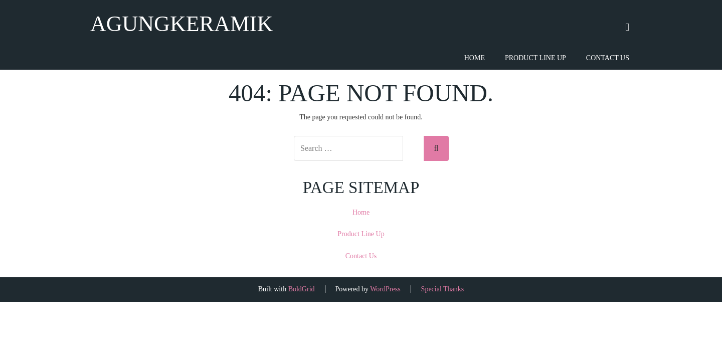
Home (474, 58)
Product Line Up (535, 58)
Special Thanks (442, 289)
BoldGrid (301, 289)
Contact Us (607, 58)
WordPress (385, 289)
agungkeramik (181, 24)
